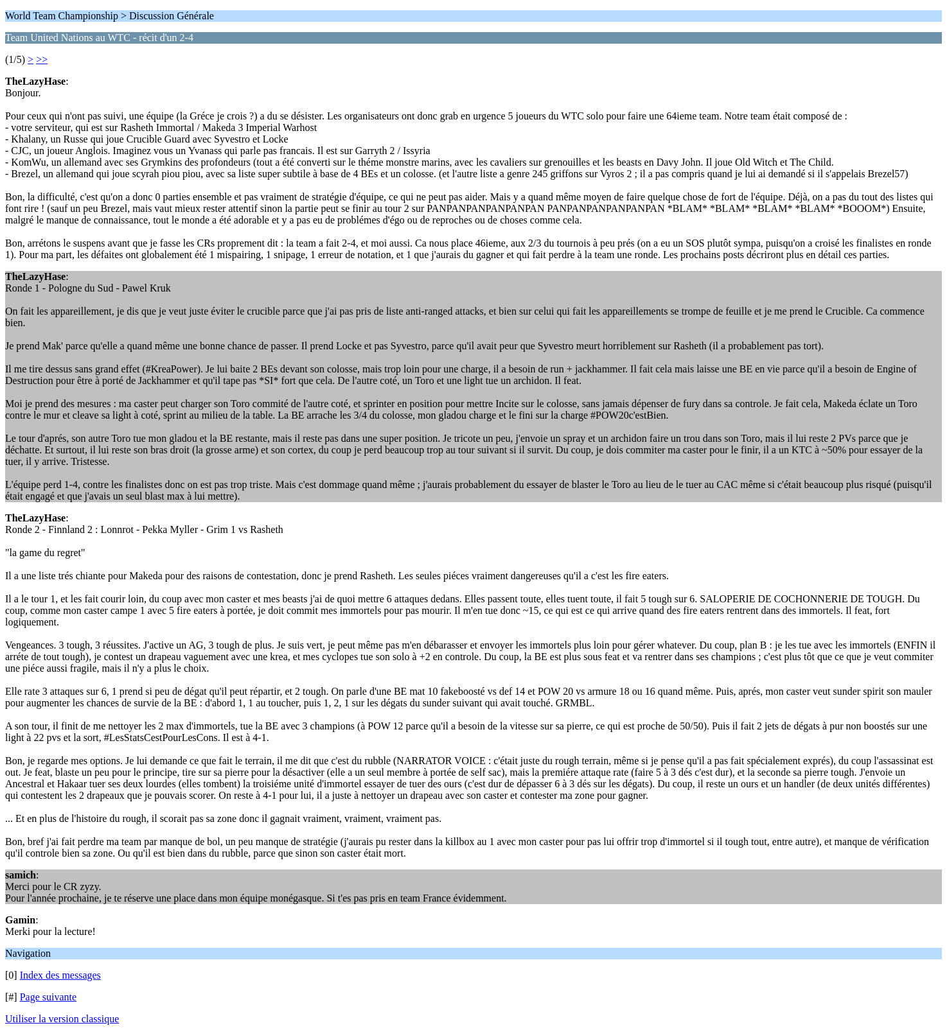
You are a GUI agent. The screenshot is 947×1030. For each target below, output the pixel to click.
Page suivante (48, 996)
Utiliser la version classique (62, 1018)
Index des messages (60, 975)
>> (42, 59)
